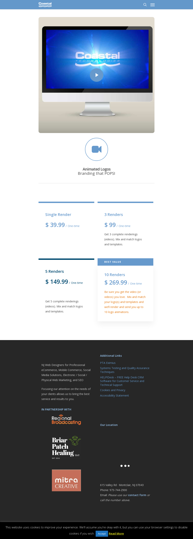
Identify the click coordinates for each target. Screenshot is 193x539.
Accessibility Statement (114, 395)
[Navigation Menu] (152, 5)
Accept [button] (102, 533)
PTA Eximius (108, 363)
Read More (116, 533)
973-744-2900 (118, 490)
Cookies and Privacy (112, 390)
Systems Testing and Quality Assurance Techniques (124, 370)
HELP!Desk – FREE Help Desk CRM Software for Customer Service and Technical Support (122, 381)
